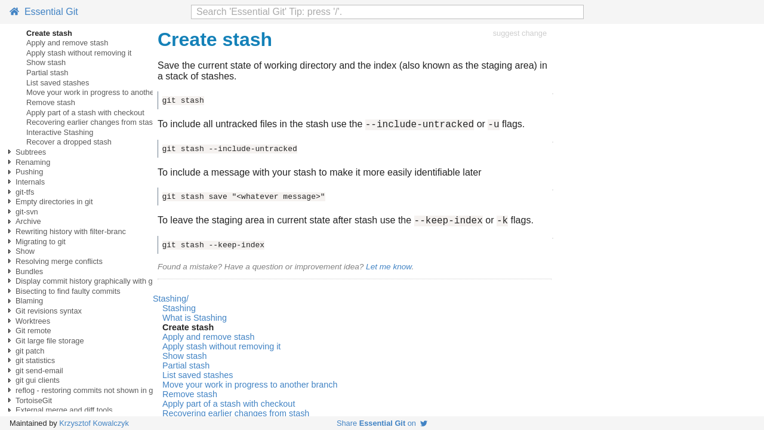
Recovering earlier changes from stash (91, 122)
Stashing (179, 312)
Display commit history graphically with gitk (88, 281)
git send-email (39, 370)
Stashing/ (171, 302)
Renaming (33, 162)
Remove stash (50, 102)
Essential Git (44, 12)
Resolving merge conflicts (59, 261)
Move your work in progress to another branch (104, 92)
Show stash (46, 62)
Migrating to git (41, 241)
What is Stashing (194, 321)
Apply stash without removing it (78, 52)
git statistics (35, 360)
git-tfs (25, 192)
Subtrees (31, 152)
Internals (30, 181)
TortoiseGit (34, 400)
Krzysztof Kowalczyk (94, 423)
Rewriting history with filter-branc (71, 231)
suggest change (520, 33)
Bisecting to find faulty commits (68, 291)
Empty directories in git (54, 201)
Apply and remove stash (67, 42)
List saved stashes (57, 82)
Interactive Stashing (59, 132)
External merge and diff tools (64, 410)
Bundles (29, 271)
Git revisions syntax (49, 310)
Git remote (33, 330)
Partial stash (47, 72)
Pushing (29, 171)
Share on (382, 423)
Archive (28, 221)
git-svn (27, 211)
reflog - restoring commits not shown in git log (92, 390)
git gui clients (38, 380)
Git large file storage (50, 340)
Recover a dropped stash (69, 141)
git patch (30, 350)
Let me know (388, 270)
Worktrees (33, 321)
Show (25, 251)
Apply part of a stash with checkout (85, 112)
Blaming (29, 300)
